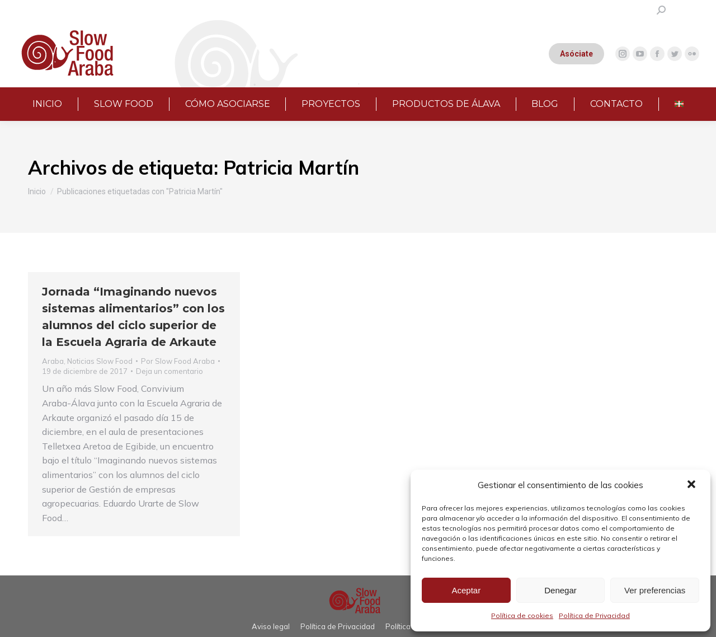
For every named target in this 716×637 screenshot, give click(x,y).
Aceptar (466, 590)
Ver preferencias (654, 590)
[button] (692, 485)
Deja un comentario (169, 371)
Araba (53, 361)
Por (178, 361)
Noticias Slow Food (100, 361)
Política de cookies (522, 615)
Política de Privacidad (594, 615)
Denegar (560, 590)
